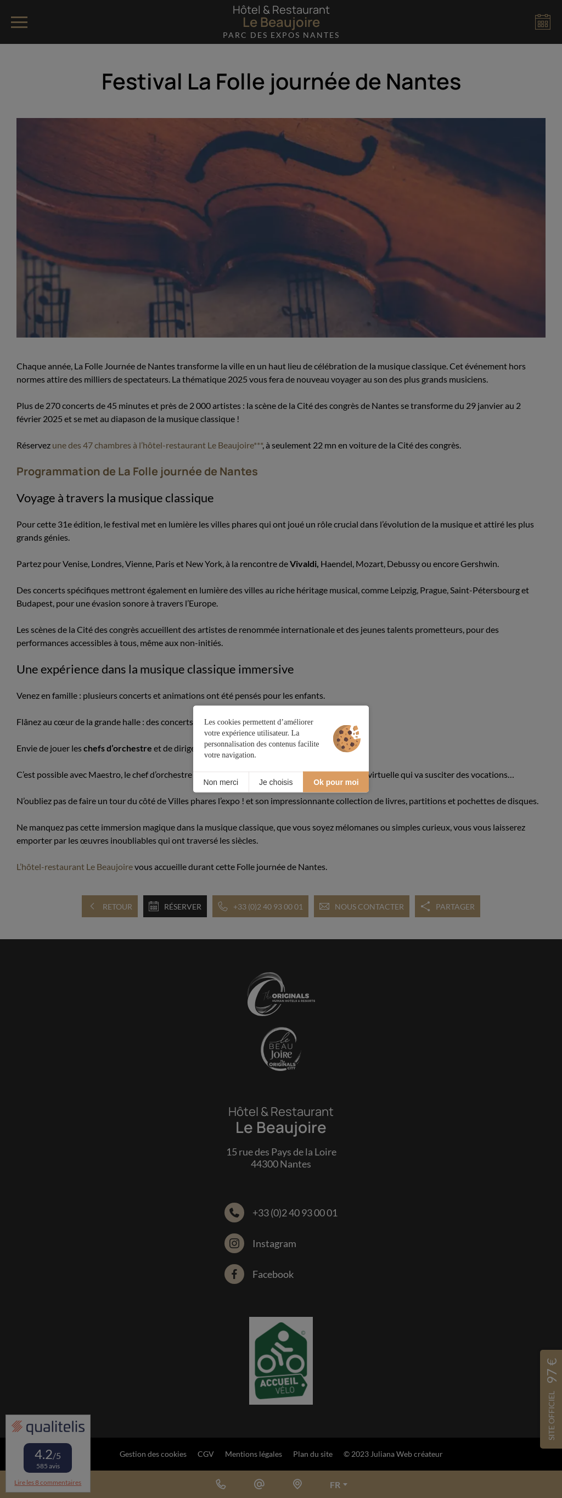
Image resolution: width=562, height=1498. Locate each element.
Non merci (220, 781)
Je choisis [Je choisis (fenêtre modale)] (276, 781)
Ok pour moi (335, 781)
